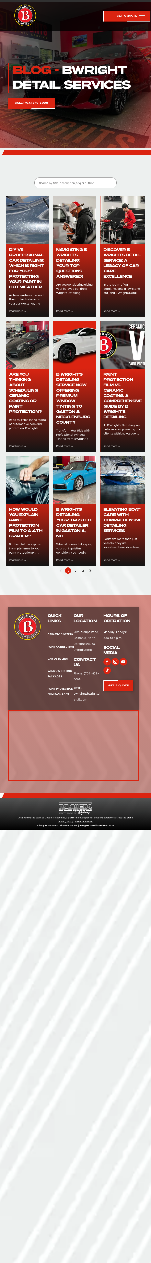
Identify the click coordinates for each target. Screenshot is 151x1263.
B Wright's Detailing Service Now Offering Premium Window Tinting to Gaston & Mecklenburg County (73, 398)
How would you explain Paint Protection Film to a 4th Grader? (25, 522)
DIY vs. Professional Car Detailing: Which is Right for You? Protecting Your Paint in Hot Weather (26, 268)
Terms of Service (84, 821)
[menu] (142, 15)
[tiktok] (107, 671)
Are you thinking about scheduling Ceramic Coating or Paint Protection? (25, 393)
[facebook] (107, 662)
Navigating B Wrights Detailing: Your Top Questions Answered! (71, 263)
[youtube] (123, 662)
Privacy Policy (65, 821)
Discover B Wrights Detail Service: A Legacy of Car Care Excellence (122, 263)
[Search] (75, 182)
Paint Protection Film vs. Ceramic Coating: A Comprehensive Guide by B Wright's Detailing (122, 395)
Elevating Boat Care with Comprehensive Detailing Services (122, 520)
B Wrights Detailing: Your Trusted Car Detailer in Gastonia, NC (73, 522)
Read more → (17, 311)
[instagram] (115, 662)
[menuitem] (61, 634)
